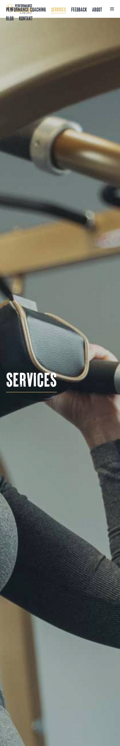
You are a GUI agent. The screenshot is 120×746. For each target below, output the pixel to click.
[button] (112, 8)
